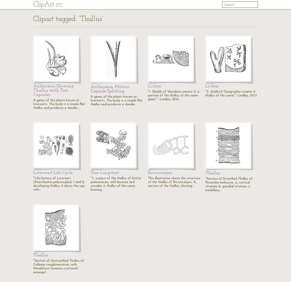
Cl (48, 4)
